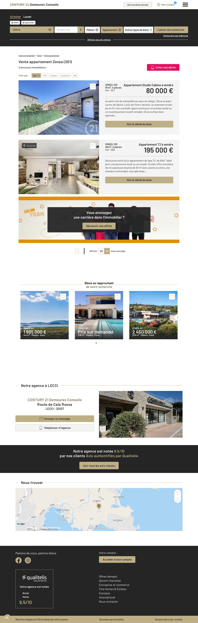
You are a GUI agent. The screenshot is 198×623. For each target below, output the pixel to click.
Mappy (43, 529)
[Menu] (185, 4)
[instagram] (28, 560)
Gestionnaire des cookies (169, 619)
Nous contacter (108, 601)
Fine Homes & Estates (112, 589)
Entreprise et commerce (114, 584)
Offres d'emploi (108, 576)
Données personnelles (111, 619)
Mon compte (166, 4)
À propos (104, 593)
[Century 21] (34, 4)
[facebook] (18, 560)
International (107, 597)
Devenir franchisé (110, 580)
